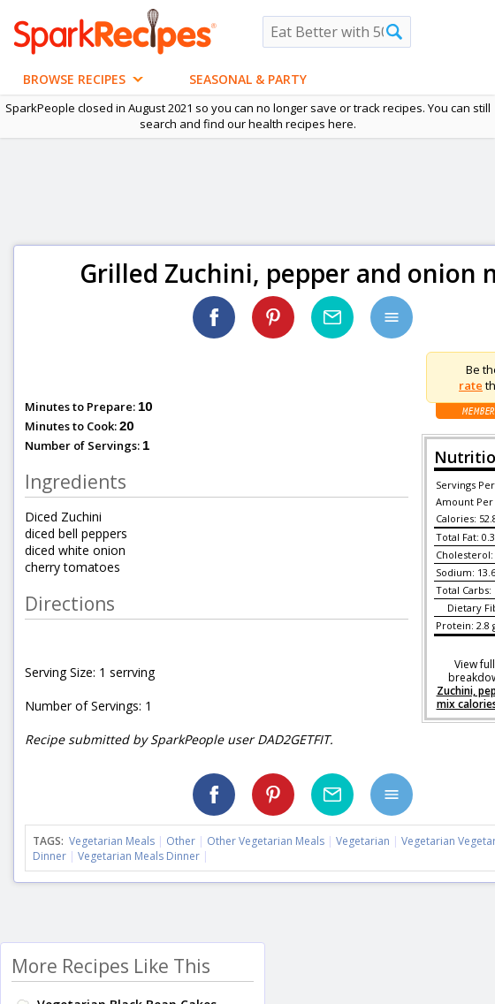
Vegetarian (363, 840)
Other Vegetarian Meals (265, 840)
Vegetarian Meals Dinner (139, 855)
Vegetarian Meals (112, 840)
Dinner (49, 855)
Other (180, 840)
